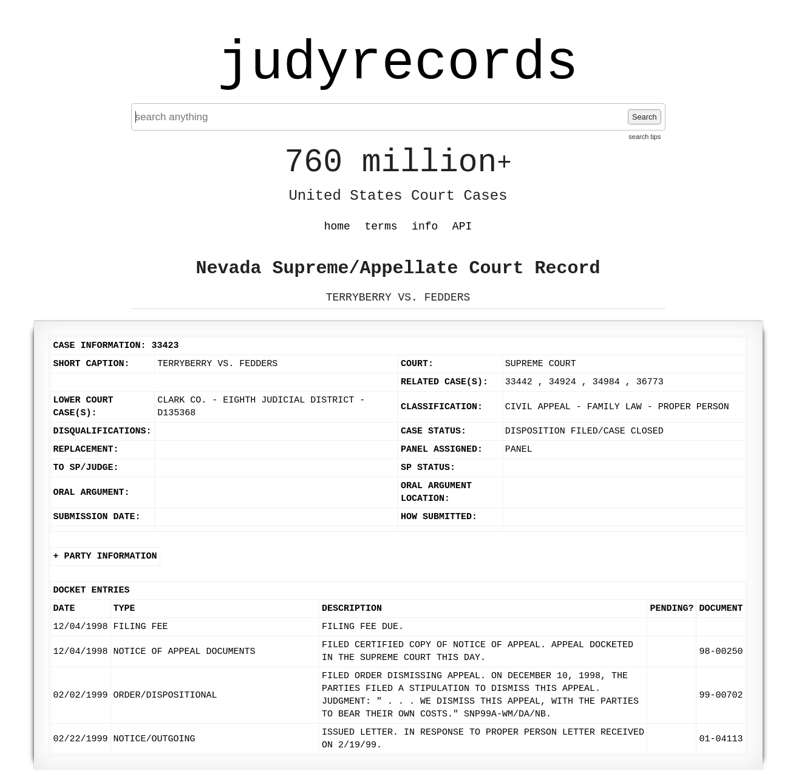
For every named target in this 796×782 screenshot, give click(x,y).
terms (381, 226)
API (462, 226)
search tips (644, 136)
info (425, 226)
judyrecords (397, 63)
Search (644, 116)
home (337, 226)
